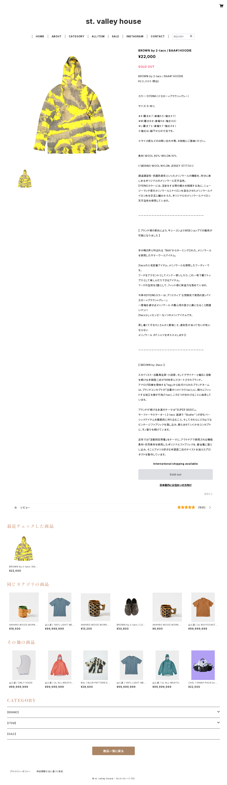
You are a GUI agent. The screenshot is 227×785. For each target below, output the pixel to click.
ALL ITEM (98, 36)
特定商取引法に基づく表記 (50, 771)
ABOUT (57, 36)
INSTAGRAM (134, 36)
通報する (208, 494)
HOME (40, 36)
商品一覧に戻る (113, 751)
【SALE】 (11, 733)
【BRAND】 (13, 712)
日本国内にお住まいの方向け (176, 485)
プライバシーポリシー (20, 771)
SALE (115, 36)
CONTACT (158, 36)
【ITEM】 (11, 723)
